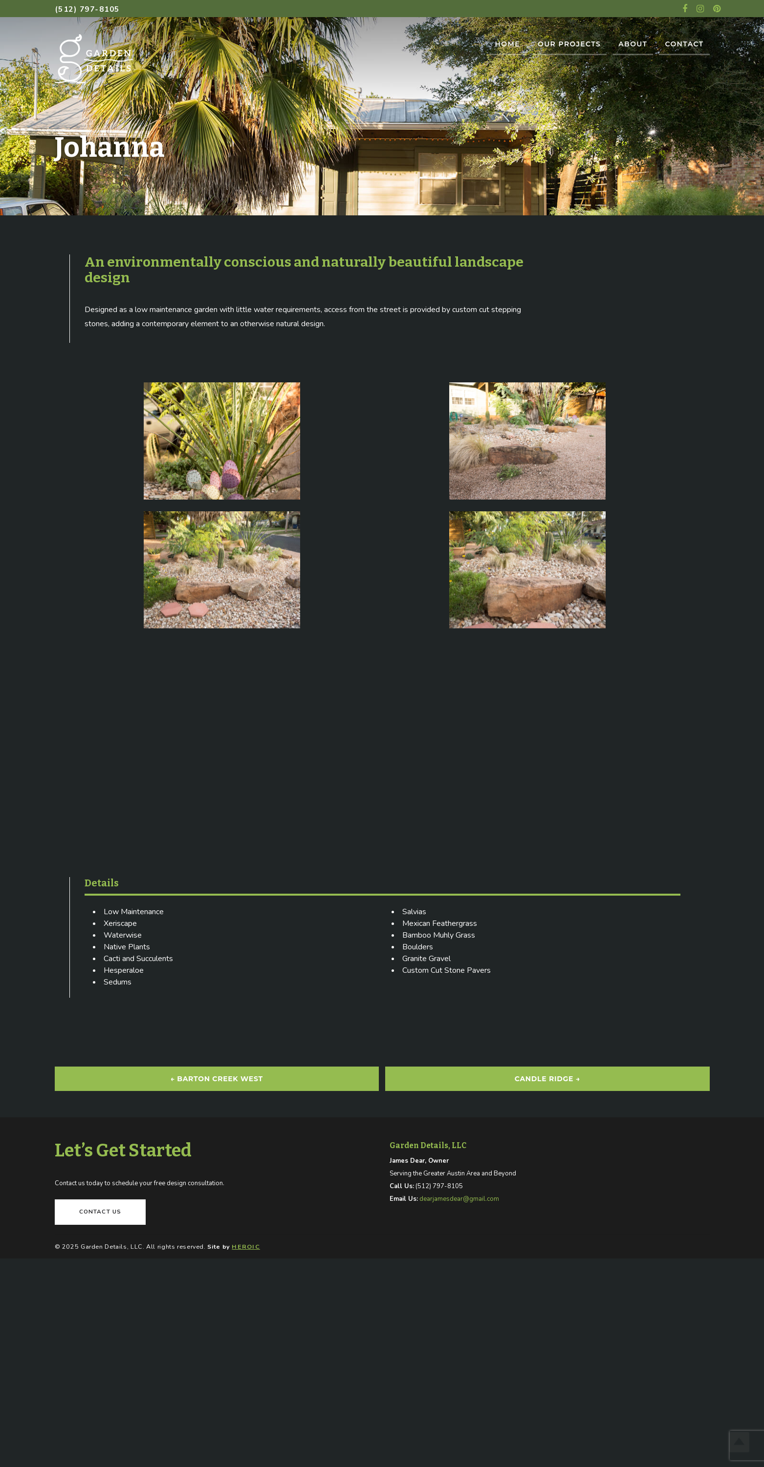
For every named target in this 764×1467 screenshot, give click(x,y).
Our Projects (569, 44)
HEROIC (246, 1246)
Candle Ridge (547, 1078)
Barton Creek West (216, 1078)
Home (507, 44)
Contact (684, 44)
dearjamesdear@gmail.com (459, 1199)
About (632, 44)
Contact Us (100, 1212)
